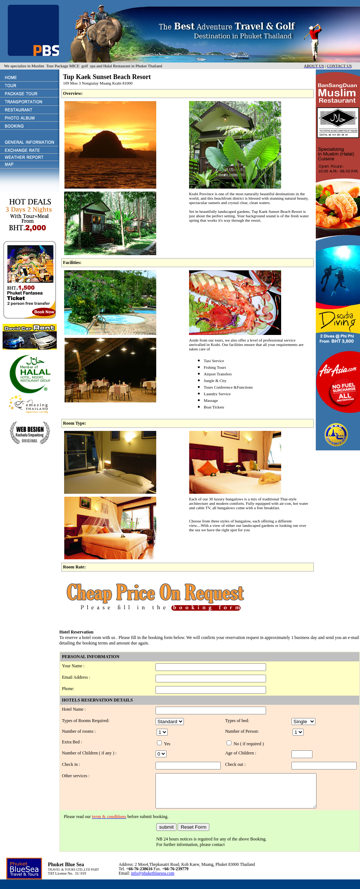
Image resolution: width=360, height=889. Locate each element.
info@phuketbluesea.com (153, 880)
